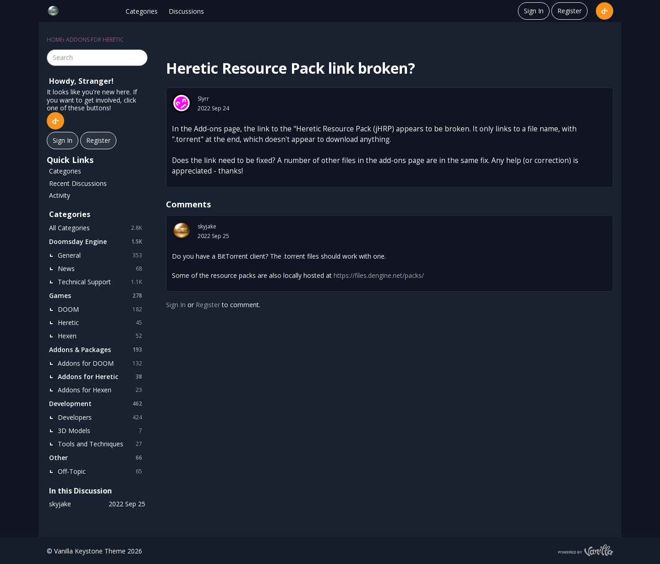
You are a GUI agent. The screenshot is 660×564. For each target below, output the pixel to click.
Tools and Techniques (101, 444)
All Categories (97, 228)
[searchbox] (97, 57)
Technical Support (101, 282)
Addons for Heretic (101, 376)
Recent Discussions (78, 183)
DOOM (101, 309)
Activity (59, 195)
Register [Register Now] (98, 140)
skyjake (207, 226)
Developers (101, 417)
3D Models (101, 430)
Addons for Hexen (101, 390)
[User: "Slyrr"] (181, 103)
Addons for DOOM (101, 363)
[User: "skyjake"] (181, 230)
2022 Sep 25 (213, 236)
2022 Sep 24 (213, 108)
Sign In (534, 10)
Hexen (101, 336)
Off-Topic (101, 471)
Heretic (101, 322)
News (101, 268)
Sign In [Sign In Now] (62, 140)
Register (569, 10)
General (101, 255)
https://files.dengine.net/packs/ (379, 275)
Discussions (186, 11)
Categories (142, 11)
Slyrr (203, 99)
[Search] (139, 57)
